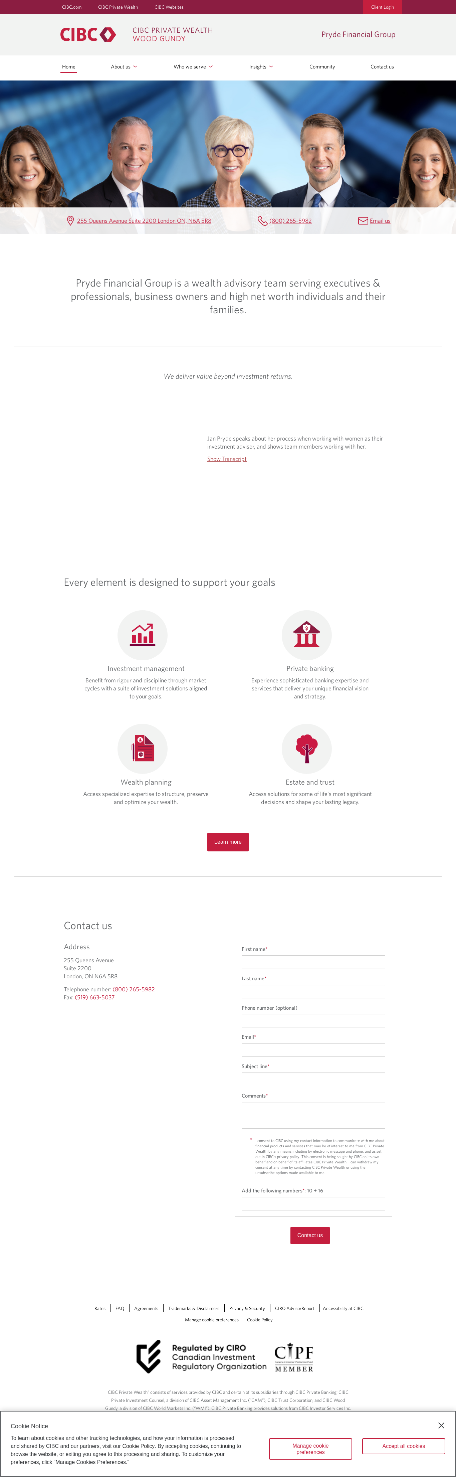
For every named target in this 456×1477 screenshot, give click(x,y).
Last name (254, 978)
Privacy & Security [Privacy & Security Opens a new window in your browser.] (247, 1308)
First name (254, 949)
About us (125, 66)
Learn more (228, 842)
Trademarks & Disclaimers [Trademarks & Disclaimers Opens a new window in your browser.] (193, 1308)
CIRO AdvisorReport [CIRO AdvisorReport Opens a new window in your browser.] (294, 1308)
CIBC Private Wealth (118, 7)
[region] (228, 1444)
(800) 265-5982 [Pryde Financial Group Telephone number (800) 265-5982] (290, 220)
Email (249, 1037)
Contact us (382, 66)
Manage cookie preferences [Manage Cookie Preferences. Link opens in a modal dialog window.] (212, 1319)
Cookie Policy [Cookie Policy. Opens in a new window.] (138, 1446)
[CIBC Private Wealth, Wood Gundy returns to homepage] (187, 34)
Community (322, 66)
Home (68, 66)
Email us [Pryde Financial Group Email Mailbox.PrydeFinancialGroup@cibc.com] (380, 220)
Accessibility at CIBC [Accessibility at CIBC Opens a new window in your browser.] (343, 1308)
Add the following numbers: (282, 1190)
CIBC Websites (169, 7)
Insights (261, 66)
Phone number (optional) (269, 1008)
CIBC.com (71, 7)
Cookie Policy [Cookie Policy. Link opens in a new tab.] (260, 1319)
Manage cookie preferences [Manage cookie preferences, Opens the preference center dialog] (310, 1449)
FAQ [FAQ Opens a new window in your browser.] (120, 1308)
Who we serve (194, 66)
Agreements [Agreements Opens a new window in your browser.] (146, 1308)
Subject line (255, 1066)
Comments (255, 1096)
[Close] (441, 1426)
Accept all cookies (403, 1446)
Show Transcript (227, 458)
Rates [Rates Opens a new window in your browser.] (99, 1308)
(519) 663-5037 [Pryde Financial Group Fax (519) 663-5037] (95, 997)
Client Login (382, 7)
